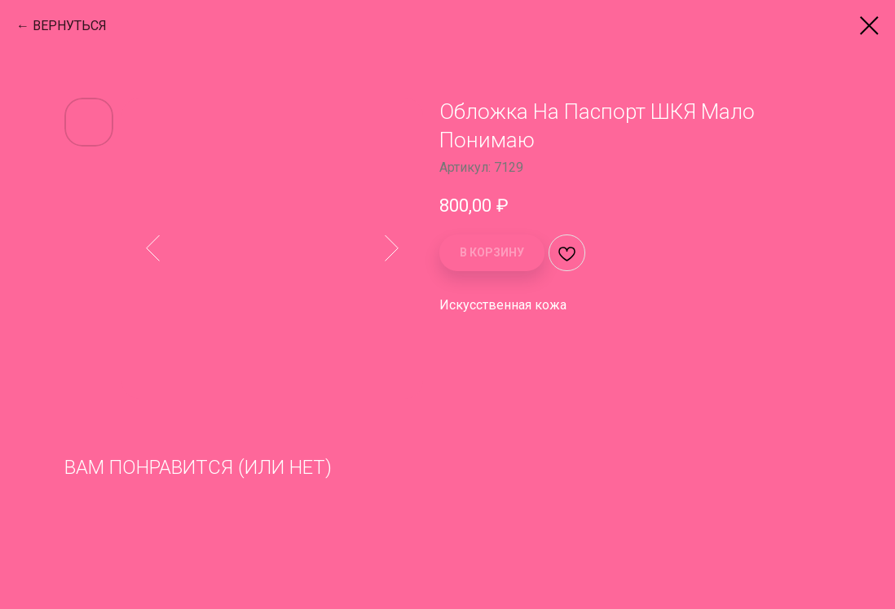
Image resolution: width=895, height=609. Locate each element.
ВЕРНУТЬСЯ (70, 25)
